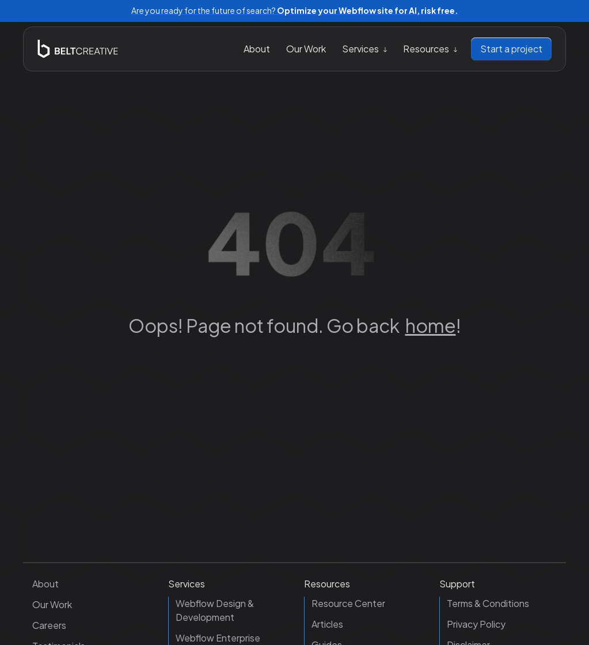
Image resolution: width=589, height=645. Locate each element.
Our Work (306, 49)
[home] (77, 49)
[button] (364, 49)
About (257, 49)
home (430, 325)
